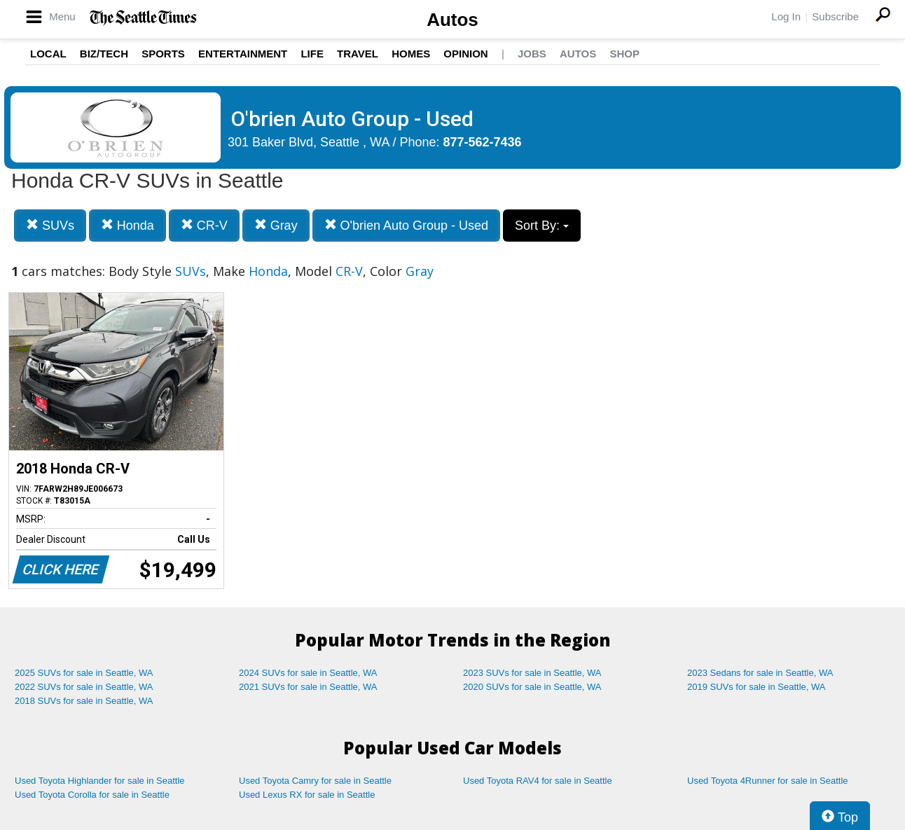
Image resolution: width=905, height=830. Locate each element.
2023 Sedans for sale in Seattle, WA (760, 673)
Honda (127, 225)
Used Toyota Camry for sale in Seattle (315, 780)
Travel (357, 54)
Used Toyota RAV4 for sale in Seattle (537, 780)
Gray (276, 225)
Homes (411, 54)
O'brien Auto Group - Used (406, 225)
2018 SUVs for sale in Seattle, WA (84, 701)
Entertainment (242, 54)
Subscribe (835, 16)
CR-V (204, 225)
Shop (624, 54)
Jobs (532, 54)
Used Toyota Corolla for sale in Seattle (92, 794)
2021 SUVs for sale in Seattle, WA (308, 687)
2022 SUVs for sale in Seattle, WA (84, 687)
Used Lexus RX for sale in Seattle (307, 794)
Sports (163, 54)
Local (48, 54)
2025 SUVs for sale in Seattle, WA (84, 673)
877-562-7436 (482, 142)
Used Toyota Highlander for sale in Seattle (100, 780)
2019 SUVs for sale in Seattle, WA (756, 687)
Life (312, 54)
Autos (452, 19)
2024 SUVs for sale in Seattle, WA (308, 673)
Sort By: (542, 226)
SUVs (50, 225)
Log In (786, 16)
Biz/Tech (104, 54)
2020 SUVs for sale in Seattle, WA (532, 687)
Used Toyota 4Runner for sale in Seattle (767, 780)
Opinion (465, 54)
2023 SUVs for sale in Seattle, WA (532, 673)
